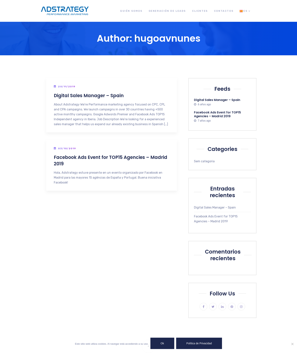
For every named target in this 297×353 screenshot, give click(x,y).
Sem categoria (204, 161)
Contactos (224, 10)
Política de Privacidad (199, 343)
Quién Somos (131, 10)
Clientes (200, 10)
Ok (162, 343)
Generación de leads (167, 10)
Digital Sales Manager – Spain (89, 95)
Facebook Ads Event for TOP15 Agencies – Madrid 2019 (217, 114)
